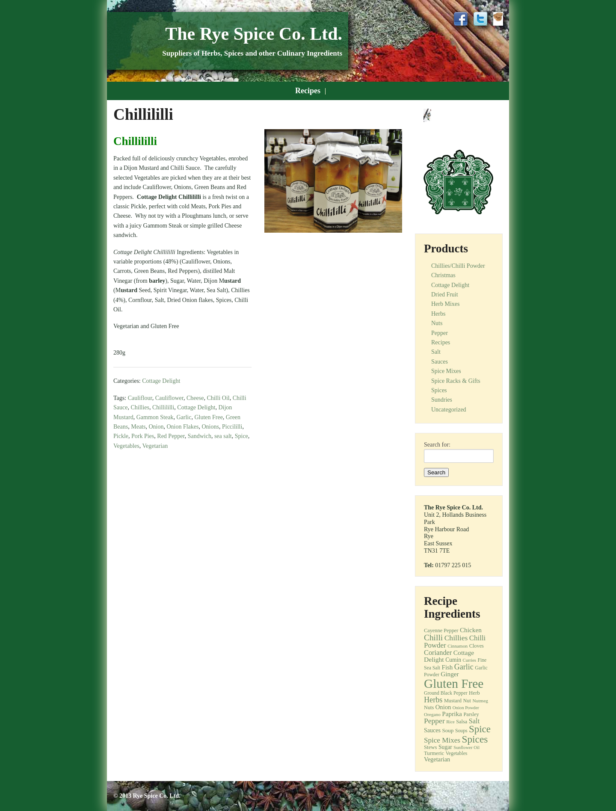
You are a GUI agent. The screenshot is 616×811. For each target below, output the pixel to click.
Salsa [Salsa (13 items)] (461, 722)
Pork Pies (142, 436)
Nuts (436, 323)
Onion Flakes (182, 426)
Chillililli (163, 407)
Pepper (439, 333)
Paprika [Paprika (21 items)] (452, 713)
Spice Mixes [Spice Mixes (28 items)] (442, 740)
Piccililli (232, 426)
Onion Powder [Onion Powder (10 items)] (466, 707)
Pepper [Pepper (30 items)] (434, 720)
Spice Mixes (446, 371)
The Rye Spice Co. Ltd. (253, 34)
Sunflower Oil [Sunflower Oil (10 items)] (466, 747)
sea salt (223, 436)
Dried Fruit (444, 294)
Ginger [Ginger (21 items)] (450, 674)
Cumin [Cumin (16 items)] (453, 660)
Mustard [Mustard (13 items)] (453, 701)
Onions (210, 426)
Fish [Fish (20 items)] (447, 667)
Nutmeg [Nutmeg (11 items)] (480, 700)
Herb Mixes (445, 304)
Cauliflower (169, 398)
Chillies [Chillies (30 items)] (456, 637)
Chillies (139, 407)
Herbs (438, 314)
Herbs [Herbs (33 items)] (433, 700)
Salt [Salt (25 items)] (474, 721)
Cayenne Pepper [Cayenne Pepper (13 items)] (441, 630)
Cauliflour (140, 398)
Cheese (195, 398)
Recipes (307, 90)
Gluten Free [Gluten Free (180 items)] (453, 683)
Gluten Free (208, 417)
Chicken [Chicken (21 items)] (471, 629)
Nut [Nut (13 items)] (467, 701)
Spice (241, 436)
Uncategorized (448, 409)
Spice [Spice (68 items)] (480, 729)
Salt (436, 352)
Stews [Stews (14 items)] (430, 747)
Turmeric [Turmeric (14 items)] (434, 753)
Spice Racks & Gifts (455, 381)
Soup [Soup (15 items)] (447, 730)
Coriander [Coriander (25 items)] (438, 652)
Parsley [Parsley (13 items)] (471, 714)
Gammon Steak (155, 417)
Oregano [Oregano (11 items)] (432, 714)
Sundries (441, 400)
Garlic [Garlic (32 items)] (464, 667)
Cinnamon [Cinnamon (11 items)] (457, 645)
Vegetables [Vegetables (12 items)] (457, 753)
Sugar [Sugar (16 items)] (445, 747)
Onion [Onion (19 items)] (443, 707)
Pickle (120, 436)
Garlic (183, 417)
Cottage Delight (161, 381)
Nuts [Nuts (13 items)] (429, 707)
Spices (439, 390)
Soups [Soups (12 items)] (461, 731)
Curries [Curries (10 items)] (469, 660)
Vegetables (126, 446)
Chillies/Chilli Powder (458, 266)
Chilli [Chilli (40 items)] (433, 637)
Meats (138, 426)
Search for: (437, 445)
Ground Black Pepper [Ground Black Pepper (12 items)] (446, 693)
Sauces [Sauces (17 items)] (432, 730)
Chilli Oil (218, 398)
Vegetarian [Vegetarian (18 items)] (437, 759)
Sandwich (199, 436)
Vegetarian (155, 446)
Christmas (443, 275)
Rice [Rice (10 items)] (450, 721)
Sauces (439, 361)
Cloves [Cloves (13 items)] (476, 646)
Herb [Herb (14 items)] (474, 693)
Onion (155, 426)
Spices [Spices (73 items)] (475, 739)
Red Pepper (170, 436)
